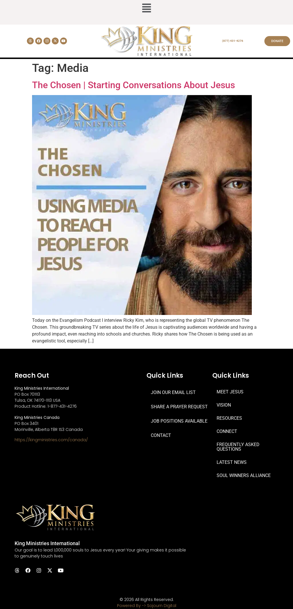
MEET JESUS (230, 392)
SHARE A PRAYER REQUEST (179, 406)
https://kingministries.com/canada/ (51, 440)
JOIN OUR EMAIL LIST (173, 392)
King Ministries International (47, 543)
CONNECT (227, 431)
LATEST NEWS (232, 462)
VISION (224, 405)
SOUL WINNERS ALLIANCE (244, 475)
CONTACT (161, 435)
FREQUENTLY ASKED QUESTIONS (238, 447)
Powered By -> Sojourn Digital (146, 605)
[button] (146, 8)
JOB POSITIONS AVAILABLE (179, 421)
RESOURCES (229, 418)
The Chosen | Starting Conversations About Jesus (133, 85)
